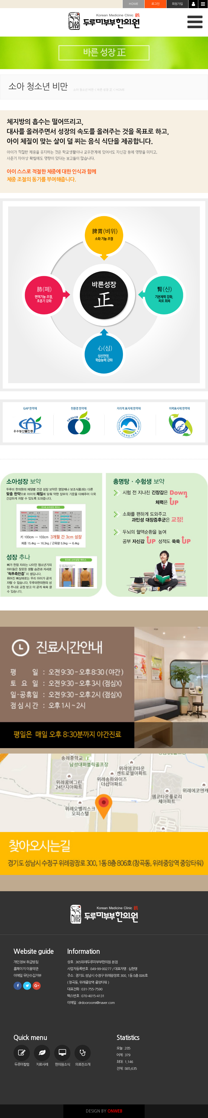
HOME (133, 3)
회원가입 (177, 3)
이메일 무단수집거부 (27, 975)
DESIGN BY (104, 1111)
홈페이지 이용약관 (26, 969)
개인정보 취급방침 (26, 962)
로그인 (155, 3)
